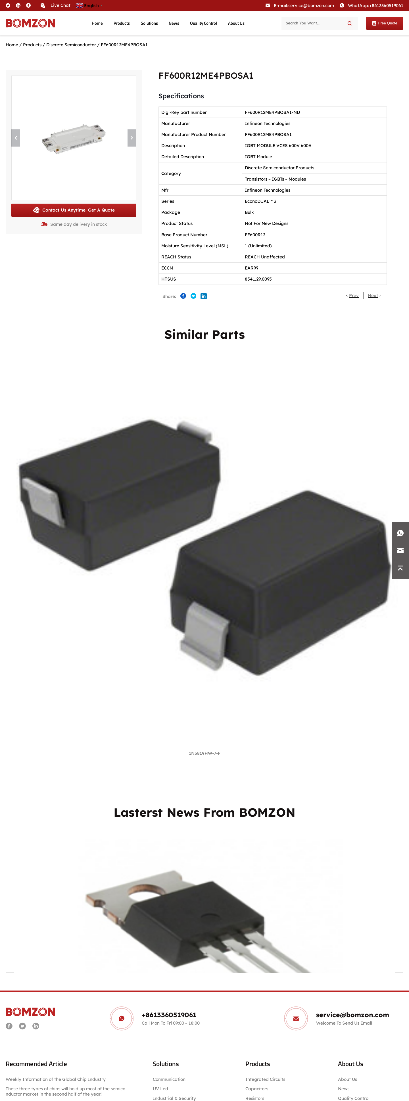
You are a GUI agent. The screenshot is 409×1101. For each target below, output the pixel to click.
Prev (354, 295)
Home (97, 23)
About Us (236, 23)
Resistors (254, 1098)
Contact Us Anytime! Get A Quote (74, 210)
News (174, 23)
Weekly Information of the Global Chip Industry (56, 1079)
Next (373, 295)
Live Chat (60, 5)
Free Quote (384, 23)
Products (122, 23)
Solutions (149, 23)
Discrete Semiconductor (71, 44)
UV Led (160, 1088)
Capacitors (256, 1088)
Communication (169, 1079)
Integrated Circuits (265, 1079)
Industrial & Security (174, 1098)
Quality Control (203, 23)
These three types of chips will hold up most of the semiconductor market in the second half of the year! (65, 1091)
